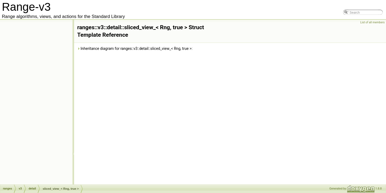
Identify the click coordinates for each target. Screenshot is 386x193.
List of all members (372, 22)
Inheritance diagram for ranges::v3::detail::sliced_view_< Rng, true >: (134, 48)
